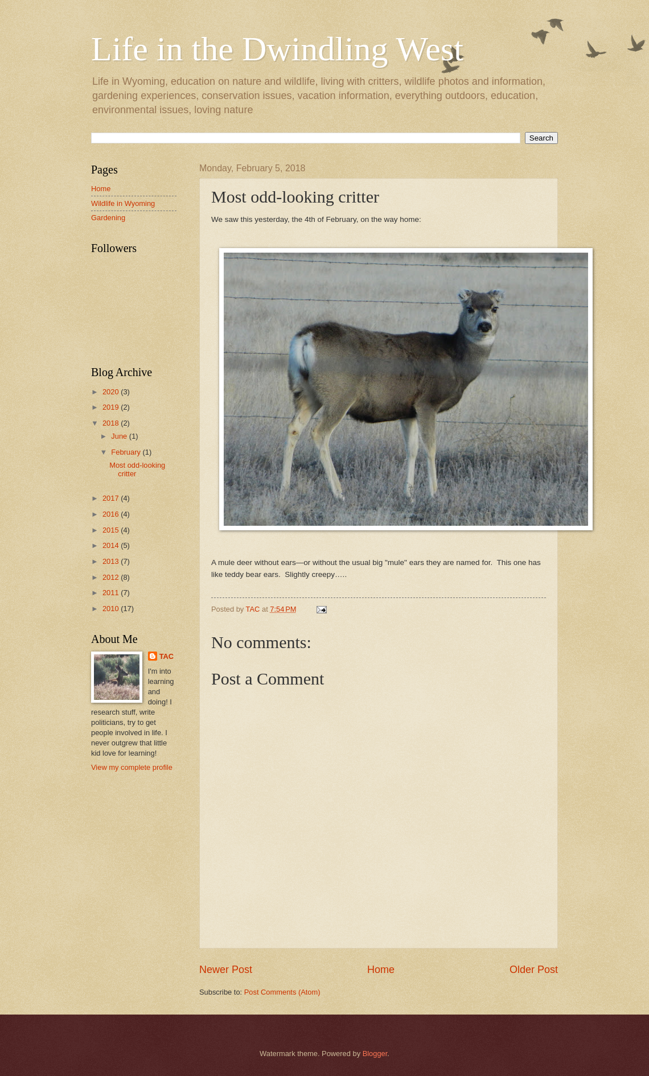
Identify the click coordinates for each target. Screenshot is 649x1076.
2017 (111, 498)
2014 (111, 545)
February (126, 452)
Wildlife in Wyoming (123, 203)
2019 (111, 407)
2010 (111, 608)
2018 (111, 423)
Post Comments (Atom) (282, 992)
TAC (166, 656)
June (120, 436)
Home (381, 969)
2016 (111, 514)
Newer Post (225, 969)
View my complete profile (131, 767)
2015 (111, 530)
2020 (111, 391)
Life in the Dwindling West (277, 49)
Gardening (108, 217)
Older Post (534, 969)
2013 (111, 561)
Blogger (375, 1053)
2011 (111, 592)
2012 (111, 577)
